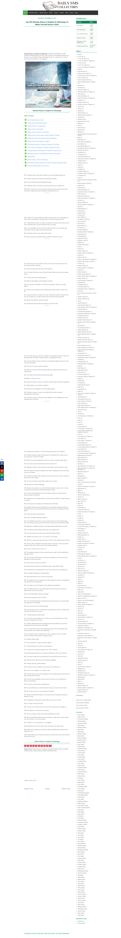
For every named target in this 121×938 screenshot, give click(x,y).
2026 (79, 69)
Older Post (66, 789)
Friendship (80, 282)
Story (79, 611)
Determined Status (83, 196)
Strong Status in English (84, 617)
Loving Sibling (81, 442)
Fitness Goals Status (83, 274)
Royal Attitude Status (83, 554)
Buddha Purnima (82, 150)
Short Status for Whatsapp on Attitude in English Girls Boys (43, 147)
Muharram (80, 492)
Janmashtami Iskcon (83, 399)
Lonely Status (81, 426)
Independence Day (83, 385)
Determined (81, 194)
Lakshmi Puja (81, 409)
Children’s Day (82, 163)
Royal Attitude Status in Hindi (35, 120)
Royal (79, 549)
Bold (79, 137)
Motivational (81, 488)
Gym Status (81, 799)
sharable (80, 575)
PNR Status (81, 860)
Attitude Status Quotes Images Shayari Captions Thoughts (43, 135)
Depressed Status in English (85, 192)
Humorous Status (82, 374)
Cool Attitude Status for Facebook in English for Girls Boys (43, 144)
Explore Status (82, 251)
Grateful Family (82, 317)
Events (71, 12)
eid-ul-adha (81, 221)
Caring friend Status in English (86, 158)
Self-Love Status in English (85, 573)
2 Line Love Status (83, 65)
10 (50, 745)
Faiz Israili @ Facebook (82, 702)
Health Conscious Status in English (87, 341)
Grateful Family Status (84, 320)
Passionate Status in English (85, 511)
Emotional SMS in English (85, 232)
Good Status (81, 797)
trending (80, 651)
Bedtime (80, 123)
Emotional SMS (82, 229)
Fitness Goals (81, 272)
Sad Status (81, 875)
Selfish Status (81, 879)
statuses (80, 606)
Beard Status (81, 725)
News (76, 12)
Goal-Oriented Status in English (86, 307)
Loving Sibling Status (83, 445)
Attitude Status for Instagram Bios (36, 126)
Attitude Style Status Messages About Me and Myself (41, 138)
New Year (80, 501)
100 (79, 54)
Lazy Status (81, 837)
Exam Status (81, 769)
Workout (80, 683)
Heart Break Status (83, 805)
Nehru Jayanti (81, 499)
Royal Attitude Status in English (86, 556)
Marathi (80, 463)
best (79, 125)
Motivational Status (83, 849)
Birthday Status (82, 733)
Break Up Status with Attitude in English (38, 141)
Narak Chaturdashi (83, 494)
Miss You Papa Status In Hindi (86, 482)
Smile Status (81, 585)
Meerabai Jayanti (82, 471)
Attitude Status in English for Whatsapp (38, 132)
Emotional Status (82, 767)
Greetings (80, 325)
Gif (78, 301)
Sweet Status (81, 898)
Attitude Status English (84, 115)
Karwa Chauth (81, 403)
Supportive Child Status (84, 627)
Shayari (62, 12)
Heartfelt (80, 359)
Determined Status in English (86, 198)
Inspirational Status (83, 822)
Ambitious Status (82, 102)
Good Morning (81, 309)
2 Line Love (81, 63)
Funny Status (81, 788)
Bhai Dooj (80, 129)
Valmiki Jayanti (82, 660)
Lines (79, 418)
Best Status (81, 729)
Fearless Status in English (85, 267)
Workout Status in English (85, 687)
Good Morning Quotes (84, 311)
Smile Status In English (84, 587)
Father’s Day (81, 257)
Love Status (81, 438)
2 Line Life (80, 56)
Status (51, 12)
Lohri (79, 422)
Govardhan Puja (82, 315)
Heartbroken (81, 353)
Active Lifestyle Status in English (86, 82)
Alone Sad (80, 94)
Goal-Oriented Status (83, 305)
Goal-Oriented (81, 303)
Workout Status (82, 685)
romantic (80, 547)
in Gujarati (80, 382)
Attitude (80, 110)
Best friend (80, 127)
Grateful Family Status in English (87, 322)
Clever (79, 165)
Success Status (82, 621)
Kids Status (81, 833)
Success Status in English (85, 623)
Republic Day (81, 545)
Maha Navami (81, 457)
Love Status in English (84, 440)
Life (79, 411)
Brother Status (82, 742)
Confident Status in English (85, 173)
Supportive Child (82, 625)
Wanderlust (81, 670)
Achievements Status (83, 73)
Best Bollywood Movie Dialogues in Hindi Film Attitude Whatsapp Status (47, 162)
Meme (79, 473)
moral (79, 484)
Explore (80, 248)
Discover (80, 200)
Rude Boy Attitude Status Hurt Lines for (38, 165)
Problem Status (82, 864)
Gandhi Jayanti (82, 296)
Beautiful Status (82, 727)
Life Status (80, 839)
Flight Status (81, 782)
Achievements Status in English (86, 75)
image (79, 378)
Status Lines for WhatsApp (85, 600)
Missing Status (82, 847)
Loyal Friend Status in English (86, 453)
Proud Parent (81, 522)
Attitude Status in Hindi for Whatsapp (37, 159)
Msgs (79, 490)
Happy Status (81, 803)
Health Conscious (82, 337)
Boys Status (81, 736)
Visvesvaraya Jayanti (83, 666)
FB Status (80, 778)
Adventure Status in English (85, 91)
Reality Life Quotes (83, 541)
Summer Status (82, 896)
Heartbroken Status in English (86, 357)
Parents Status (82, 858)
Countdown (81, 175)
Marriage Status (82, 845)
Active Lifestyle (82, 77)
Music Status (81, 852)
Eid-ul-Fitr (80, 223)
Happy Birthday (82, 329)
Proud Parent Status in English (86, 526)
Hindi (79, 366)
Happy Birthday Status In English (87, 334)
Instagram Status (82, 824)
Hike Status (81, 809)
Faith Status (81, 774)
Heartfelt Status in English (85, 363)
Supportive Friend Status (84, 635)
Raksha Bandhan (82, 535)
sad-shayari (81, 564)
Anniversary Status (83, 719)
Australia (80, 117)
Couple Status (81, 757)
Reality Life (81, 539)
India (79, 387)
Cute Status (81, 763)
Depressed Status (82, 189)
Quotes (56, 12)
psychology (81, 528)
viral (79, 664)
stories (79, 608)
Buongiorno (81, 152)
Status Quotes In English (84, 604)
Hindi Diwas (81, 368)
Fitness (80, 270)
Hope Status (81, 814)
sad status (80, 560)
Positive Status (82, 862)
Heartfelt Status (82, 361)
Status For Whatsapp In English (86, 596)
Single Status (81, 885)
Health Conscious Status (84, 339)
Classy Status (81, 750)
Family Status (81, 776)
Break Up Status (82, 738)
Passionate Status (83, 509)
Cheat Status (81, 746)
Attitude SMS (31, 156)
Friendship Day (82, 284)
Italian (79, 391)
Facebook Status (82, 771)
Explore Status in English (84, 253)
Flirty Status (81, 784)
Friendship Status (82, 286)
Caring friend (81, 154)
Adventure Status (82, 89)
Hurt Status (81, 818)
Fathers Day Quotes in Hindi (85, 261)
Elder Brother (81, 225)
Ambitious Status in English (85, 104)
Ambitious (80, 100)
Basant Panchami (82, 121)
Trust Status (81, 902)
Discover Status (82, 202)
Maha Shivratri (82, 459)
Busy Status (81, 744)
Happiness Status (82, 801)
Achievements (81, 71)
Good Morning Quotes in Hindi (86, 313)
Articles (80, 106)
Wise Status (81, 913)
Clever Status (81, 752)
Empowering (81, 234)
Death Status (81, 765)
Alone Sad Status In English (85, 98)
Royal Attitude (81, 551)
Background (81, 119)
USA (79, 656)
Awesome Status (82, 723)
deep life (80, 185)
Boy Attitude (81, 144)
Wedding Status (82, 906)
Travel (79, 645)
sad (79, 558)
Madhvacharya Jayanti (84, 455)
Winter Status (81, 911)
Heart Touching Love (83, 345)
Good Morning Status (83, 793)
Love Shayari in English (84, 436)
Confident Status (82, 171)
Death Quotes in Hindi (84, 183)
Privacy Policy (81, 923)
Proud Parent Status (83, 524)
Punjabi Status (82, 866)
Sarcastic (80, 566)
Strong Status (81, 615)
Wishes (80, 679)
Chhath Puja (81, 160)
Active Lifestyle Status (84, 79)
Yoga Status (81, 915)
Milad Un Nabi (81, 478)
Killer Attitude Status (83, 405)
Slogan (79, 581)
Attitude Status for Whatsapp (35, 129)
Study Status (81, 892)
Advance (80, 85)
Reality (79, 537)
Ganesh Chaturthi (82, 298)
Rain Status (81, 868)
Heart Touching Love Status (85, 347)
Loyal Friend (81, 449)
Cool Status (81, 755)
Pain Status (81, 856)
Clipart (79, 167)
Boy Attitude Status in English (86, 148)
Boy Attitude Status (83, 146)
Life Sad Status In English (85, 416)
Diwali (79, 206)
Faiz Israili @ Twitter (81, 705)
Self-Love (80, 568)
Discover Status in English (85, 204)
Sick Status (81, 883)
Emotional (80, 227)
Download (80, 211)
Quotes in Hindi (82, 533)
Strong (79, 613)
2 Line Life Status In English (85, 60)
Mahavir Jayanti (82, 461)
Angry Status (81, 717)
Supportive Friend (82, 633)
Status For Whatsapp (83, 594)
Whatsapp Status (33, 12)
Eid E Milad (81, 217)
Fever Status (81, 780)
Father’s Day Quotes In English (86, 259)
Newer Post (28, 789)
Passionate (81, 507)
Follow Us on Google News (83, 700)
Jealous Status (82, 828)
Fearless (80, 263)
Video (79, 662)
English (80, 242)
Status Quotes (81, 602)
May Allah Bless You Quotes (85, 466)
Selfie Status (81, 877)
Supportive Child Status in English (87, 630)
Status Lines (81, 598)
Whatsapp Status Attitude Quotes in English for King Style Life (44, 150)
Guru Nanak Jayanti (83, 327)
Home (25, 12)
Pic (78, 514)
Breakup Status (82, 740)
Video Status (81, 904)
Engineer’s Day (82, 240)
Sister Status (81, 887)
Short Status (81, 881)
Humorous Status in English (85, 376)
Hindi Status (81, 370)
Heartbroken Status (83, 355)
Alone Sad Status (82, 96)
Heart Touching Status (84, 807)
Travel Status (81, 647)
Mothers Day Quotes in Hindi (85, 486)
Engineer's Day (82, 238)
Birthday (80, 132)
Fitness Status (81, 278)
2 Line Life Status (82, 58)
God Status (81, 790)
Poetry (79, 516)
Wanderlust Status (83, 673)
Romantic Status (82, 873)
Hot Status (80, 816)
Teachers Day (81, 641)
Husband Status (82, 820)
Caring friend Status (83, 156)
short (79, 579)
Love (79, 434)
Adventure (80, 87)
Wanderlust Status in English (85, 675)
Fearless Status (82, 265)
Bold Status (81, 139)
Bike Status (81, 731)
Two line (80, 654)
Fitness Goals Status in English (86, 276)
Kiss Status (81, 835)
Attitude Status (44, 12)
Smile (79, 583)
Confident (80, 169)
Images (80, 380)
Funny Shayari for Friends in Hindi (87, 293)
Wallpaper (80, 668)
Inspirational (81, 389)
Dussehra (80, 215)
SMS (66, 12)
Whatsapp (80, 677)
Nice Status (81, 854)
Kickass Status (82, 830)
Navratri (80, 497)
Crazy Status (81, 759)
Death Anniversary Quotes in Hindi (87, 179)
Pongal (79, 518)
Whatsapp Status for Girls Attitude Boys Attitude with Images (43, 153)
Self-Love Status (82, 570)
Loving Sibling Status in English (86, 447)
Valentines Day (82, 658)
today (79, 643)
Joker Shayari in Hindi (84, 401)
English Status (32, 780)
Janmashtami (81, 397)
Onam (79, 505)
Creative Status (82, 761)
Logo (79, 420)
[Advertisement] (47, 40)
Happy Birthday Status (84, 332)
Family (79, 255)
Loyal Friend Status (83, 451)
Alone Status (81, 714)
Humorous (80, 372)
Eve (79, 246)
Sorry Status (81, 890)
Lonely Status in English (84, 428)
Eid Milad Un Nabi (83, 219)
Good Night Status (83, 795)
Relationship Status (83, 871)
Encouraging (81, 236)
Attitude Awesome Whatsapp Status (37, 123)
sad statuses (81, 562)
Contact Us (81, 921)
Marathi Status (82, 843)
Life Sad (80, 413)
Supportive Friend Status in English (87, 637)
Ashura (80, 108)
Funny (79, 291)
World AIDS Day (82, 689)
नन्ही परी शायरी (81, 692)
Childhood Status (82, 748)
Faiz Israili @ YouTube (82, 708)
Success (80, 619)
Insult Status (81, 826)
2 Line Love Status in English (86, 67)
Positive (80, 520)
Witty (79, 681)
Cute (79, 177)
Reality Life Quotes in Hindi (85, 543)
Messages (80, 476)
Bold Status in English (84, 141)
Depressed (81, 187)
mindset (80, 480)
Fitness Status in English (84, 280)
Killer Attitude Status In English (86, 407)
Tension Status (82, 900)
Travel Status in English (84, 649)
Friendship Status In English (85, 289)
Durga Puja (81, 213)
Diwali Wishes (81, 208)
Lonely (79, 424)
